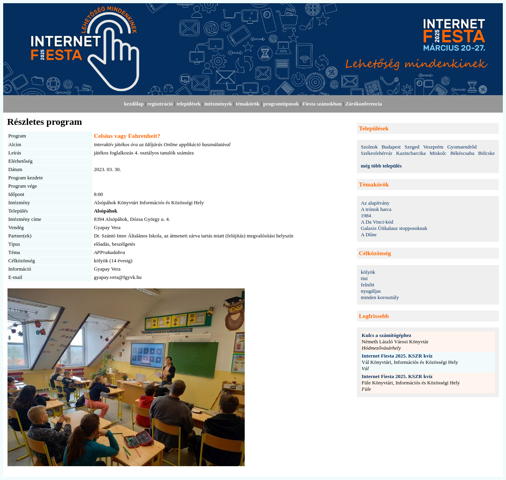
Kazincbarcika (411, 153)
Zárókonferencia (363, 104)
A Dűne (369, 234)
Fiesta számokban (322, 104)
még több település (381, 166)
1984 (366, 215)
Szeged (411, 147)
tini (364, 278)
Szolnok (369, 147)
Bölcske (486, 153)
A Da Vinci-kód (377, 222)
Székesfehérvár (376, 153)
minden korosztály (380, 297)
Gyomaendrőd (461, 147)
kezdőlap (134, 104)
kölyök (368, 272)
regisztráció (160, 104)
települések (188, 104)
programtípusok (281, 104)
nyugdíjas (371, 291)
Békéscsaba (462, 153)
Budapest (390, 147)
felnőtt (367, 285)
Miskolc (438, 153)
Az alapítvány (375, 203)
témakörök (248, 104)
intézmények (218, 104)
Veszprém (433, 147)
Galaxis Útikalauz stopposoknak (394, 228)
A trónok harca (376, 209)
